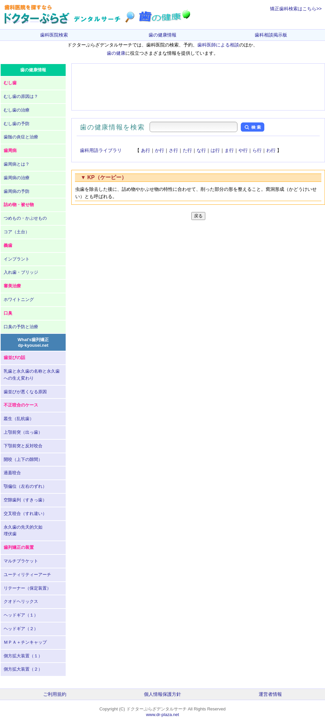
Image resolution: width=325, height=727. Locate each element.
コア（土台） (17, 231)
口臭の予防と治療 (21, 326)
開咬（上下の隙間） (23, 459)
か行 (159, 150)
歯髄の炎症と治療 (21, 136)
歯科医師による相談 (218, 44)
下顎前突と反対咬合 (23, 445)
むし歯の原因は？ (21, 96)
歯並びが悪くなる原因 (25, 391)
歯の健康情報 (162, 34)
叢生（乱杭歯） (19, 418)
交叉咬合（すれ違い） (25, 513)
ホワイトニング (19, 299)
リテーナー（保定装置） (27, 588)
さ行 (173, 150)
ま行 (229, 150)
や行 (243, 150)
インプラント (17, 258)
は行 (215, 150)
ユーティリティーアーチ (27, 574)
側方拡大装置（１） (23, 655)
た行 (187, 150)
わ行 (271, 150)
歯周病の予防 (17, 191)
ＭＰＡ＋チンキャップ (25, 642)
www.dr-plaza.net (162, 714)
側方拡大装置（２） (23, 669)
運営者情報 (270, 694)
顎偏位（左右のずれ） (25, 486)
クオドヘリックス (21, 601)
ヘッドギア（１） (21, 615)
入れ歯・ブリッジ (21, 272)
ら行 (257, 150)
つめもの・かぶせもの (25, 218)
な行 (201, 150)
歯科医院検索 (54, 34)
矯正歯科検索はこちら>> (296, 8)
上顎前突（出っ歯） (23, 432)
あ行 (145, 150)
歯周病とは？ (17, 164)
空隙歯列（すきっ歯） (25, 499)
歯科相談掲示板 (271, 34)
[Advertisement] (198, 87)
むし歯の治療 (17, 110)
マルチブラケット (21, 560)
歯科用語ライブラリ (101, 150)
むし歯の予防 (17, 123)
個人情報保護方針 (162, 694)
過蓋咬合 (12, 472)
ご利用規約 (54, 694)
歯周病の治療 (17, 177)
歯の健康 (116, 53)
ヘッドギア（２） (21, 628)
